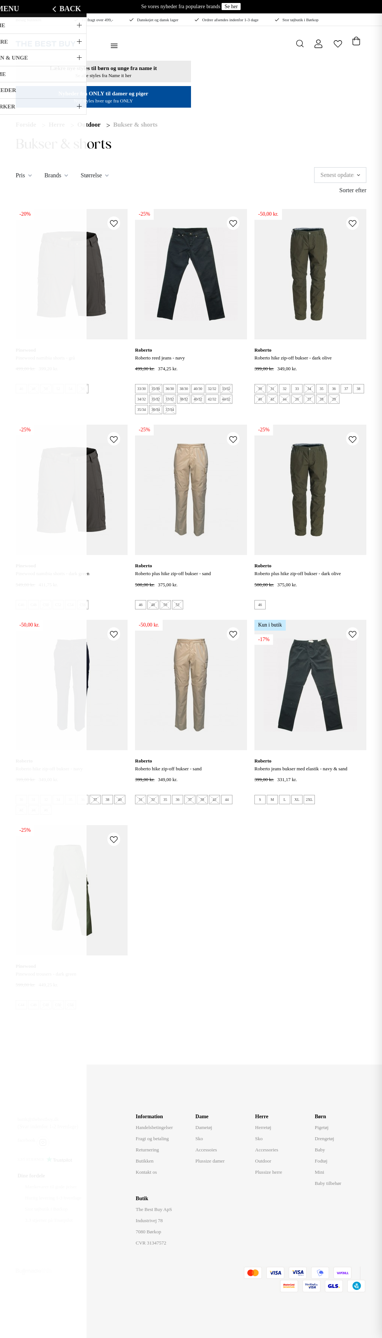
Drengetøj (324, 1138)
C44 (21, 1005)
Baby (320, 1149)
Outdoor (88, 124)
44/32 (226, 399)
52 (58, 389)
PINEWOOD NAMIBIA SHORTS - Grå (45, 358)
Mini (319, 1172)
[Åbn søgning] (300, 43)
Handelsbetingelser (154, 1127)
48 (33, 389)
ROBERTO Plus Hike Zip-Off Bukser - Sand (173, 573)
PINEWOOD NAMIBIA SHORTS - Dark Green (53, 573)
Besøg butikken (28, 20)
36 (334, 389)
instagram (43, 1142)
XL (296, 800)
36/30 (170, 389)
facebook (26, 1140)
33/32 (226, 389)
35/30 (155, 389)
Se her (231, 6)
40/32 (198, 399)
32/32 (212, 389)
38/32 (183, 399)
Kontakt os (146, 1172)
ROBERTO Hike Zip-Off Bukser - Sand (168, 768)
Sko (199, 1138)
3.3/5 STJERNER (31, 1159)
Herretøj (263, 1127)
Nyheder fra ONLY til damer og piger (103, 93)
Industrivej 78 (149, 1220)
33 (297, 389)
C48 (34, 605)
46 (21, 389)
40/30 (198, 389)
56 (83, 389)
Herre (57, 124)
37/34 (170, 410)
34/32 (141, 399)
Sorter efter (352, 190)
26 (297, 399)
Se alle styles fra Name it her (103, 75)
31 (272, 389)
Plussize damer (210, 1161)
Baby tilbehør (328, 1183)
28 (321, 399)
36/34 (155, 410)
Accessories (266, 1149)
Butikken (145, 1161)
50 (46, 389)
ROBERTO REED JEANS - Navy (160, 358)
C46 (21, 605)
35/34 (141, 410)
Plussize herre (268, 1172)
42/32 (212, 399)
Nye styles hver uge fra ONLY (103, 101)
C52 (58, 605)
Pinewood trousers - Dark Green (46, 974)
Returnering (147, 1149)
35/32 (155, 399)
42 (272, 399)
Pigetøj (322, 1127)
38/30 (183, 389)
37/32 (170, 399)
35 (321, 389)
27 (309, 399)
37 (346, 389)
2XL (309, 800)
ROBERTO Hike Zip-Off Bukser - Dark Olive (293, 358)
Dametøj (203, 1127)
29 (334, 399)
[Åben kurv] (356, 39)
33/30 (141, 389)
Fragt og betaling (152, 1138)
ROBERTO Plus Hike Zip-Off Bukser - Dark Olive (297, 573)
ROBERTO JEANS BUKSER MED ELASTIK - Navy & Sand (300, 768)
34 (309, 389)
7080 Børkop (148, 1231)
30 (260, 389)
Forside (26, 124)
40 (260, 399)
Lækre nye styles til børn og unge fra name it (103, 68)
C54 (71, 605)
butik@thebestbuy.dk (38, 1119)
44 (284, 399)
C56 (83, 605)
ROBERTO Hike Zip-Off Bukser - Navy (49, 768)
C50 (46, 605)
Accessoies (206, 1149)
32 (284, 389)
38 (358, 389)
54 (70, 389)
